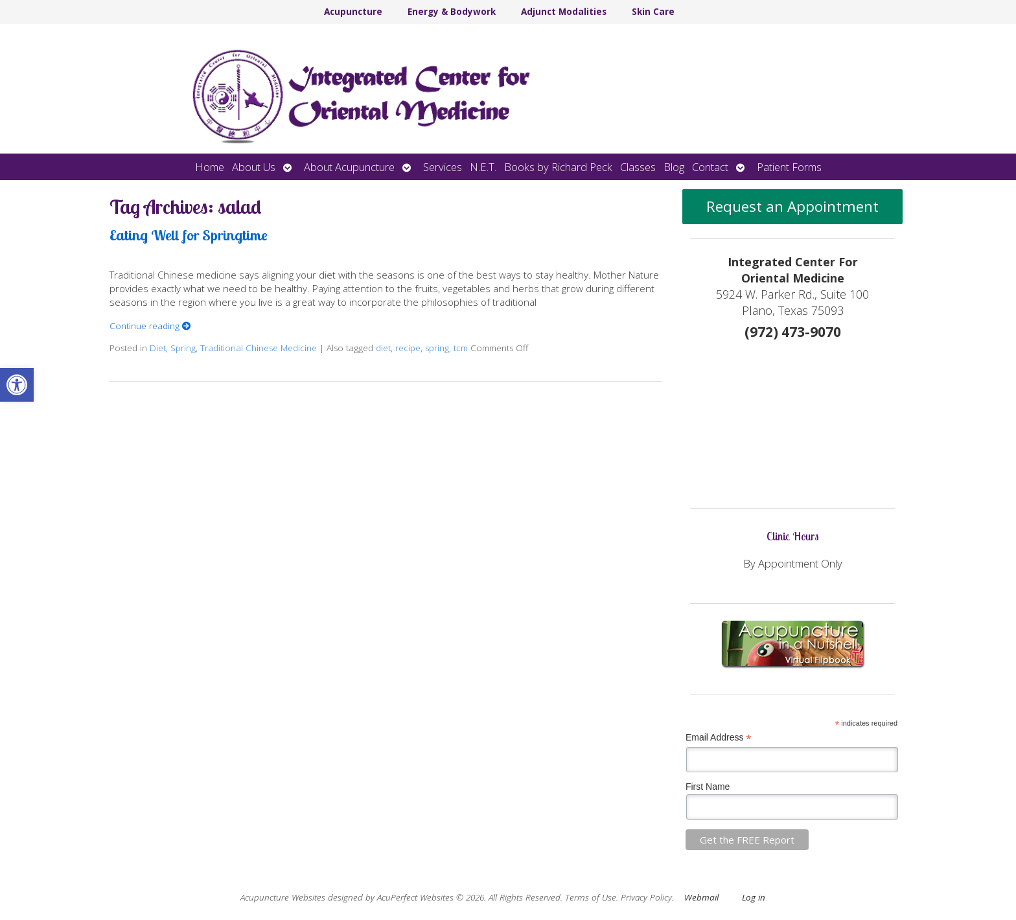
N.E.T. (483, 166)
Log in (753, 897)
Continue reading (150, 326)
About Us (253, 166)
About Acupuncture (349, 166)
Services (442, 166)
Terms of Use (590, 897)
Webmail (701, 897)
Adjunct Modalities (563, 11)
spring (437, 348)
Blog (674, 166)
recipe (408, 348)
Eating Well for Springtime (189, 234)
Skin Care (653, 11)
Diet (158, 348)
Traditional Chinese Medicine (258, 348)
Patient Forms (789, 166)
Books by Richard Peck (558, 166)
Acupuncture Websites (282, 897)
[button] (17, 385)
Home (209, 166)
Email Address (719, 737)
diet (383, 348)
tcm (461, 348)
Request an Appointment (792, 206)
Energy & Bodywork (452, 11)
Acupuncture (353, 11)
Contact (710, 166)
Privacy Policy (646, 897)
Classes (638, 166)
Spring (183, 348)
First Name (708, 786)
